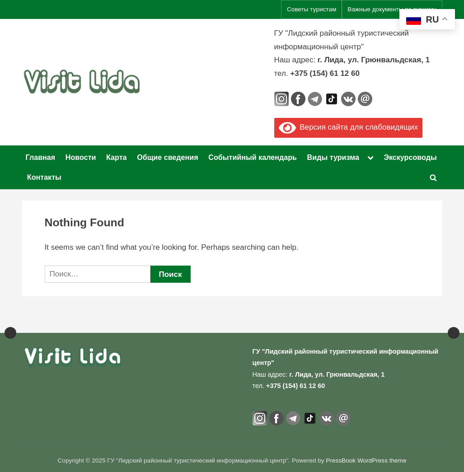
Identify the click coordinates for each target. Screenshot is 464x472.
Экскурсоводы (410, 157)
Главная (41, 157)
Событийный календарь (252, 157)
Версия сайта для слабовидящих (348, 127)
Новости (81, 157)
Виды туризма (333, 157)
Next (453, 321)
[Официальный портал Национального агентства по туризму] (192, 321)
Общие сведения (167, 157)
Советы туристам (311, 9)
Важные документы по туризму (391, 9)
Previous (10, 321)
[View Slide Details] (36, 321)
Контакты (44, 177)
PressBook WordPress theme (366, 460)
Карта (116, 157)
